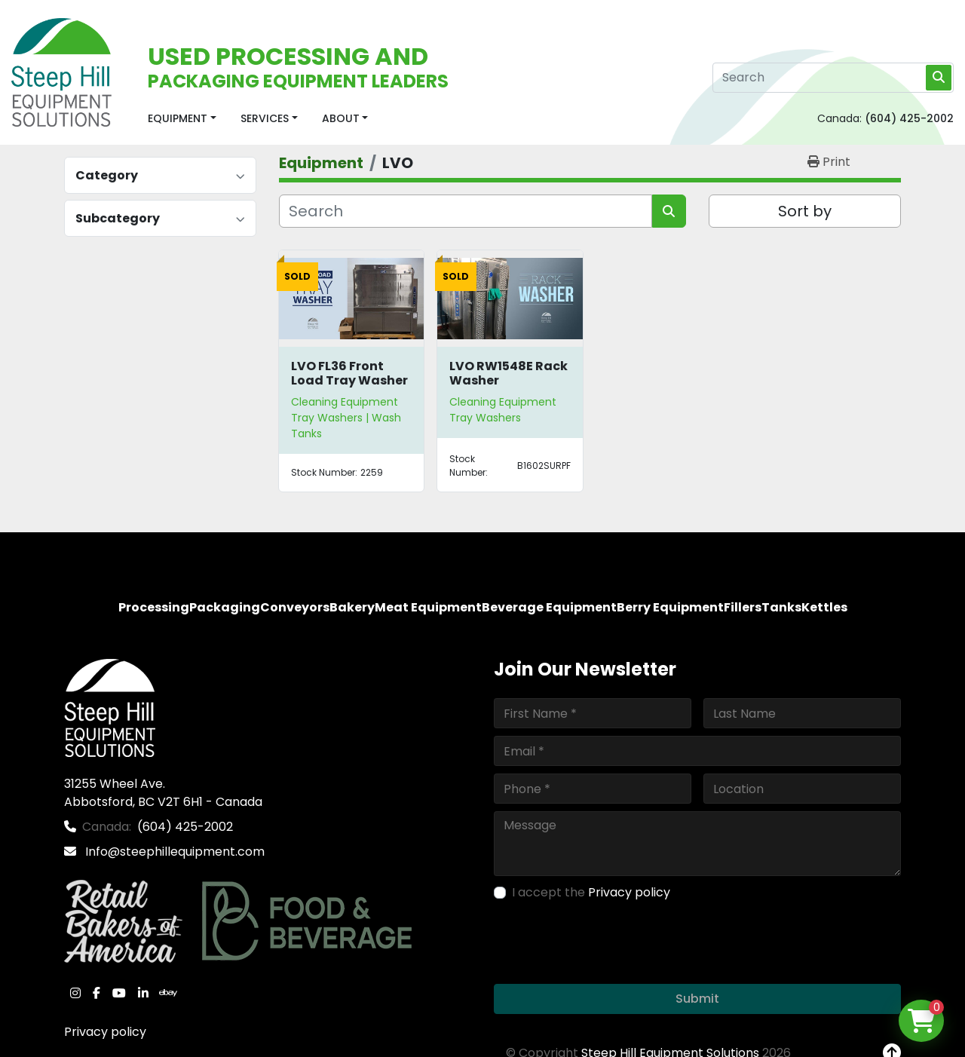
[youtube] (119, 993)
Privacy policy (105, 1031)
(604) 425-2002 (909, 118)
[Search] (833, 78)
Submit (697, 998)
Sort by (805, 211)
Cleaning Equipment (344, 401)
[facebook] (96, 993)
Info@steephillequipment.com (173, 851)
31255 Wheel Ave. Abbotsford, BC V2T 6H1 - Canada (163, 792)
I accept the (591, 892)
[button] (182, 119)
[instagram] (75, 993)
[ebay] (168, 993)
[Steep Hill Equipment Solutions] (109, 706)
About (341, 118)
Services (264, 118)
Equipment (177, 118)
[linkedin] (143, 993)
